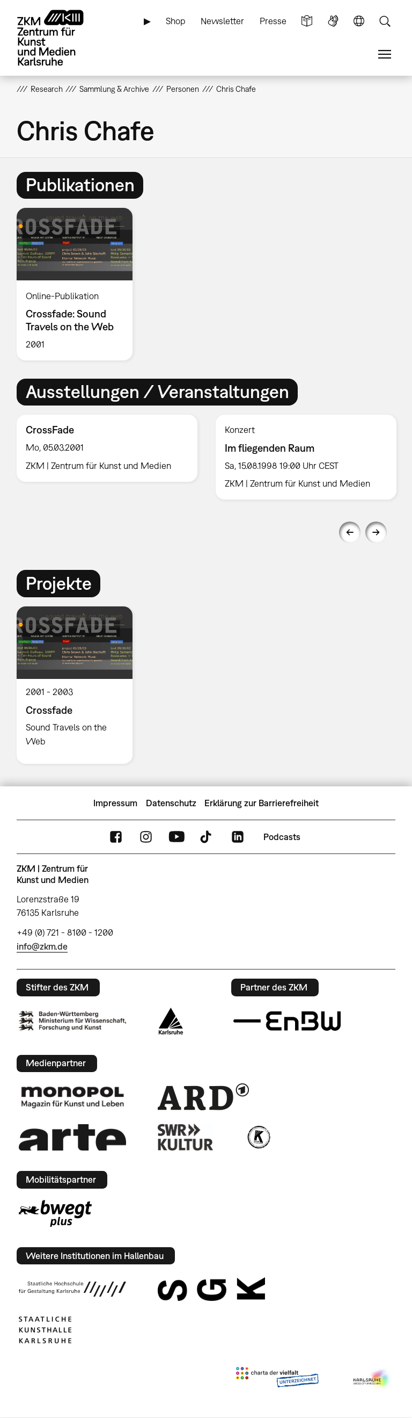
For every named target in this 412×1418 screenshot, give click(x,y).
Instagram (146, 837)
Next (376, 532)
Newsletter (222, 21)
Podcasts (281, 836)
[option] (79, 284)
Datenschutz (171, 803)
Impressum (115, 803)
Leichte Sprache (307, 21)
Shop (176, 21)
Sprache (359, 21)
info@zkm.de (42, 946)
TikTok (207, 837)
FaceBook (116, 837)
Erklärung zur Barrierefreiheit (261, 803)
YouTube (176, 837)
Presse (273, 21)
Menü (384, 54)
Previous (349, 532)
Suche (384, 21)
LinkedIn (237, 837)
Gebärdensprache (333, 21)
